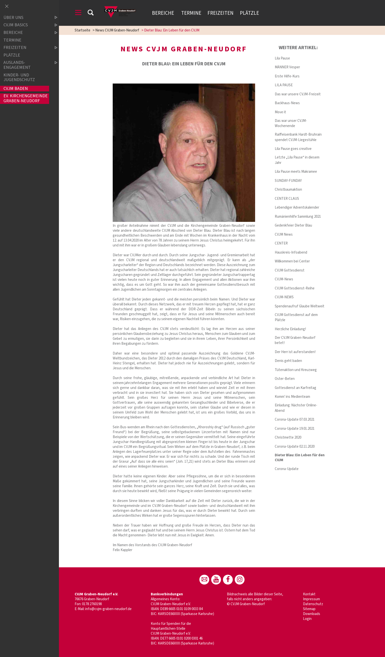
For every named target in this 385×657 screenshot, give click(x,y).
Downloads (311, 613)
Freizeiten (220, 13)
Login (307, 618)
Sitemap (309, 609)
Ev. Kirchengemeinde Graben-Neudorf (25, 98)
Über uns (26, 17)
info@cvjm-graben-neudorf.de (108, 609)
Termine (191, 13)
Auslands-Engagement (26, 65)
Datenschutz (313, 604)
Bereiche (163, 13)
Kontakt (309, 594)
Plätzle (249, 13)
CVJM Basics (26, 25)
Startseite (82, 30)
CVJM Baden (15, 88)
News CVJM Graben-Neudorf (117, 30)
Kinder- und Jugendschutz (19, 77)
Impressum (311, 599)
